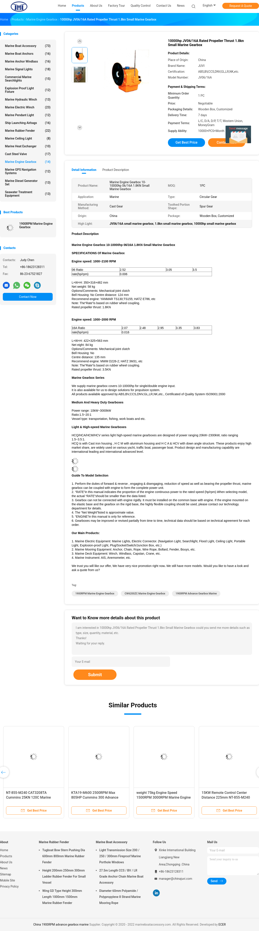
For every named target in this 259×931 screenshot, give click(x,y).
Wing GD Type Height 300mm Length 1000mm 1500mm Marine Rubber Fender (62, 897)
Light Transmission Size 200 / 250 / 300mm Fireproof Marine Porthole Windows (120, 856)
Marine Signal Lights (28, 69)
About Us (6, 862)
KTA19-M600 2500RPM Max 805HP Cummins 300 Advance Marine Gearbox (94, 797)
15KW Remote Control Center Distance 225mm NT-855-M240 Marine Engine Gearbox (226, 797)
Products (6, 856)
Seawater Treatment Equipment (28, 193)
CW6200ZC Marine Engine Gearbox (145, 593)
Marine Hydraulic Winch (28, 99)
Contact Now (27, 297)
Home (4, 850)
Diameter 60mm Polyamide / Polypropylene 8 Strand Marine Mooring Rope (120, 897)
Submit (95, 674)
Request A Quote (240, 6)
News (4, 868)
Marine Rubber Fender (28, 130)
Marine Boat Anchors (28, 53)
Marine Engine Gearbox (28, 162)
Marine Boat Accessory (28, 46)
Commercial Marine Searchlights (28, 78)
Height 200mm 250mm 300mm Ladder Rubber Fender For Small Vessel (64, 876)
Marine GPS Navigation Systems (28, 171)
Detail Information (84, 170)
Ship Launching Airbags (28, 123)
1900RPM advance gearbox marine (196, 593)
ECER (222, 924)
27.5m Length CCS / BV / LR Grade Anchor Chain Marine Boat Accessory (121, 876)
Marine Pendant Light (28, 115)
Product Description (115, 170)
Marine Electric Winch (28, 107)
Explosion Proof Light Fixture (28, 90)
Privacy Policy (9, 886)
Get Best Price (186, 142)
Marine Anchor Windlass (28, 61)
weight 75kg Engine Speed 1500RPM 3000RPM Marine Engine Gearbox (163, 797)
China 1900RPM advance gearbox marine (60, 924)
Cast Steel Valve (28, 154)
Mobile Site (7, 880)
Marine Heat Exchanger (28, 146)
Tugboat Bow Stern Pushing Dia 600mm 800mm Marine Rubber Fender (63, 856)
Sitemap (5, 874)
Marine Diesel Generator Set (28, 182)
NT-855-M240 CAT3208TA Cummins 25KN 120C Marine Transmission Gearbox (28, 797)
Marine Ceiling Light (28, 138)
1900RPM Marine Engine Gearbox (36, 225)
